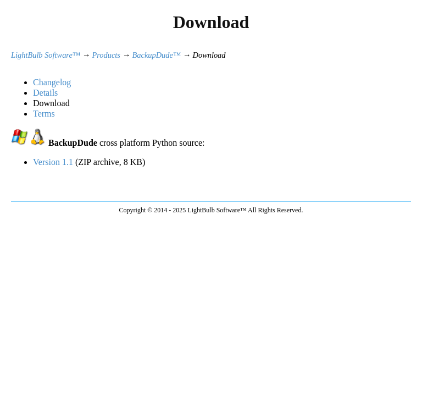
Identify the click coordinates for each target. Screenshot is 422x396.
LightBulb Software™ (45, 55)
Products (106, 55)
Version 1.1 (53, 162)
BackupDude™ (156, 55)
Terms (44, 113)
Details (45, 92)
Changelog (52, 82)
